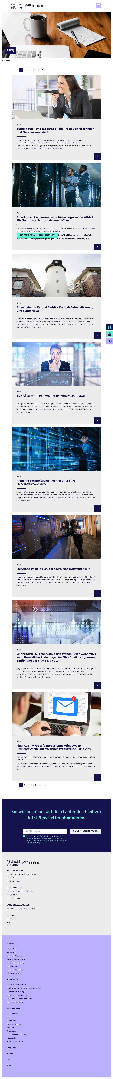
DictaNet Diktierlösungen (16, 991)
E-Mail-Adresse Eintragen (85, 831)
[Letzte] (46, 70)
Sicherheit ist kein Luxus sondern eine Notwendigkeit (53, 569)
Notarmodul (11, 1038)
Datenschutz (11, 919)
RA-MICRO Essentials (15, 1002)
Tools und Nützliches (14, 970)
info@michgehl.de (13, 881)
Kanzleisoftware (13, 979)
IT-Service (11, 944)
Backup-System (80, 497)
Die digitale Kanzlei (14, 973)
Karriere (10, 1053)
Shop (9, 1065)
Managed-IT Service (14, 956)
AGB (8, 922)
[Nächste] (42, 70)
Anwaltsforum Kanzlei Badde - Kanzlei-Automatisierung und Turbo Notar (55, 309)
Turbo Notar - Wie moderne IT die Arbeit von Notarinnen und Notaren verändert (55, 130)
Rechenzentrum (12, 952)
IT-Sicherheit (11, 949)
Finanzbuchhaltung (14, 1024)
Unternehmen (12, 1048)
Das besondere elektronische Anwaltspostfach (24, 988)
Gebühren (10, 1027)
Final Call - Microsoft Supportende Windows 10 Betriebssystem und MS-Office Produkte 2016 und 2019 (54, 747)
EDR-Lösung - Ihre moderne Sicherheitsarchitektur (51, 395)
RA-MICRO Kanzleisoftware (17, 985)
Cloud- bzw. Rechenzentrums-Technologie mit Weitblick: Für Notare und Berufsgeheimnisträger (56, 219)
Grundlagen (11, 1031)
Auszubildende (12, 1013)
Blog (8, 1059)
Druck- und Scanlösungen (16, 963)
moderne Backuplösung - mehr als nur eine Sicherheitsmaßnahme (46, 482)
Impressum (11, 915)
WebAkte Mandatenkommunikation (20, 998)
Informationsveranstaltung (16, 1034)
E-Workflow (11, 1020)
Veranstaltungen (13, 1008)
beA (8, 1017)
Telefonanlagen (12, 966)
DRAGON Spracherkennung (17, 995)
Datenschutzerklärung (33, 843)
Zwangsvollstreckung (15, 1041)
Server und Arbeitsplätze (16, 959)
